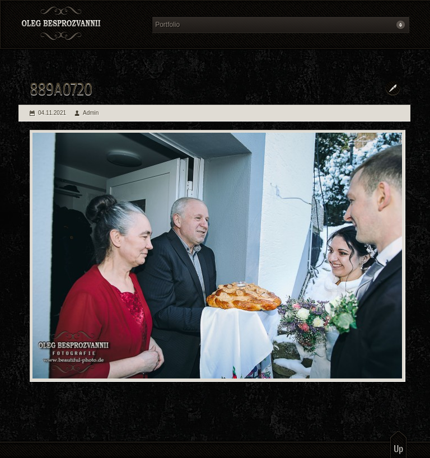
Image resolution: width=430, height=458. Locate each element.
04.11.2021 (52, 113)
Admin (91, 113)
